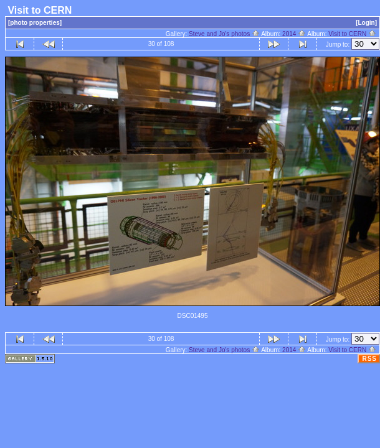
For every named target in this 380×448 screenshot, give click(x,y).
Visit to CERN (352, 33)
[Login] (366, 22)
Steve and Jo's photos (224, 33)
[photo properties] (35, 22)
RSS (369, 358)
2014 (294, 33)
